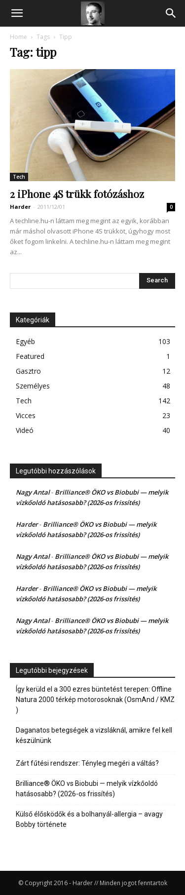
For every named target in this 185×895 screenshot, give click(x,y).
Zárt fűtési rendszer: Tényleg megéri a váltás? (87, 763)
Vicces (26, 415)
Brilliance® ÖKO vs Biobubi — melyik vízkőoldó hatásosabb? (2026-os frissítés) (87, 788)
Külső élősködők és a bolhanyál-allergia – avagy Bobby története (89, 819)
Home (18, 37)
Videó (25, 430)
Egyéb (25, 341)
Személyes (33, 385)
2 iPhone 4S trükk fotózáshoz (77, 193)
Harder (20, 206)
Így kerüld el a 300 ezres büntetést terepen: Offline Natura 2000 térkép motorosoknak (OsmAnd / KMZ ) (95, 699)
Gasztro (28, 371)
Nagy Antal (33, 492)
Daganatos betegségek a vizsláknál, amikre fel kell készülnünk (94, 735)
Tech (19, 176)
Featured (30, 356)
